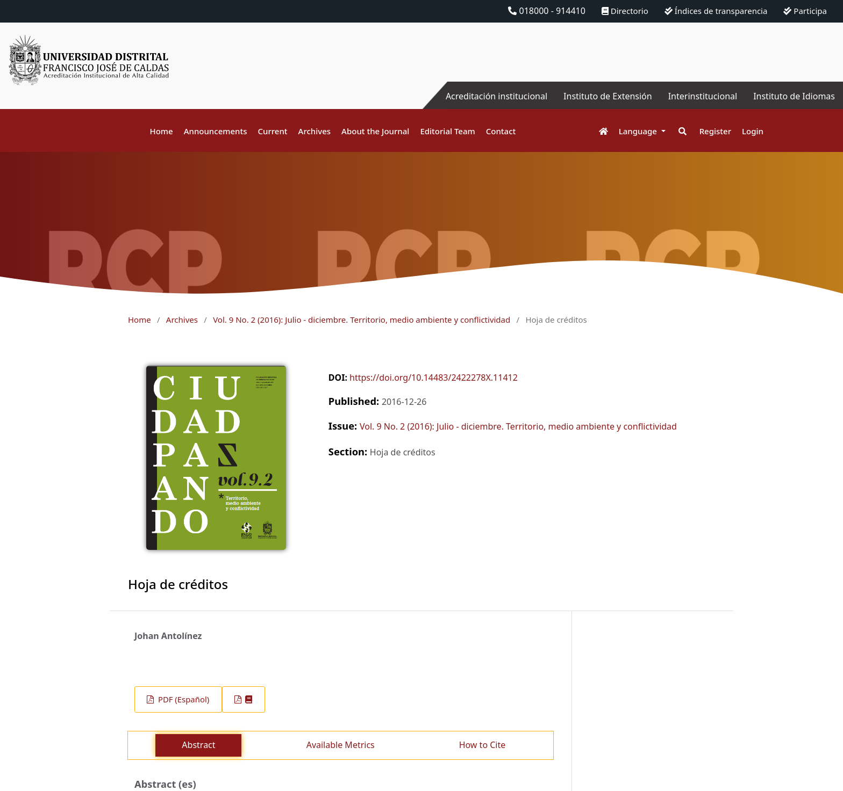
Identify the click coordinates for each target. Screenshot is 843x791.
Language (639, 131)
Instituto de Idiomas (794, 96)
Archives (314, 131)
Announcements (215, 131)
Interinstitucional (702, 96)
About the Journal (375, 131)
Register (715, 131)
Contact (501, 131)
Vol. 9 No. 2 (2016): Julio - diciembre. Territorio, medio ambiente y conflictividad (361, 319)
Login (752, 131)
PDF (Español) (182, 699)
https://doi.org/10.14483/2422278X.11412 (433, 377)
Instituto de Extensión (607, 96)
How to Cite (482, 745)
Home (161, 131)
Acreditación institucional (496, 96)
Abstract (198, 745)
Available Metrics (340, 745)
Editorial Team (447, 131)
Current (273, 131)
